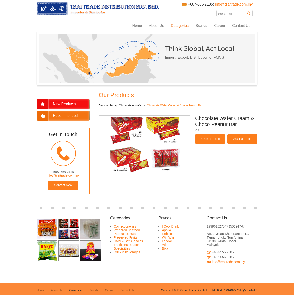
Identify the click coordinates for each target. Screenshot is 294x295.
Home (137, 26)
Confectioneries (125, 226)
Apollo (166, 230)
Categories (180, 26)
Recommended (65, 115)
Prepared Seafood (127, 230)
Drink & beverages (127, 252)
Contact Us (241, 26)
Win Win (168, 237)
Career (219, 26)
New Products (64, 104)
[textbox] (231, 13)
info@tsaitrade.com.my (234, 4)
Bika (165, 248)
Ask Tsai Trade (242, 138)
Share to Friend (210, 138)
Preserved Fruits (125, 237)
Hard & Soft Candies (128, 241)
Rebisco (168, 234)
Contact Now (63, 185)
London (167, 241)
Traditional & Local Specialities (127, 246)
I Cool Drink (170, 226)
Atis (164, 245)
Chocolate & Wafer (130, 105)
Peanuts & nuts (125, 234)
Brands (201, 26)
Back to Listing (108, 105)
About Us (156, 26)
